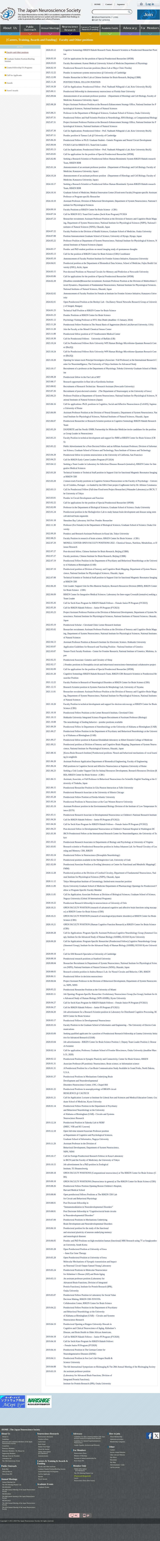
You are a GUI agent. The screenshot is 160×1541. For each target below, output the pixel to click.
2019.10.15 (51, 1164)
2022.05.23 (51, 612)
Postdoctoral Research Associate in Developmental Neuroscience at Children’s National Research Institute (110, 815)
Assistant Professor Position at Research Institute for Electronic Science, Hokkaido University (104, 642)
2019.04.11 (51, 1358)
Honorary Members (8, 1448)
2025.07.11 (51, 135)
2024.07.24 (51, 214)
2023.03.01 (51, 498)
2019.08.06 (51, 1194)
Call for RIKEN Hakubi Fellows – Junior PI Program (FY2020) (91, 1337)
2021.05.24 (51, 802)
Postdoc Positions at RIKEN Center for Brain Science (86, 315)
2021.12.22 (51, 682)
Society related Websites (117, 1452)
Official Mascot (7, 1471)
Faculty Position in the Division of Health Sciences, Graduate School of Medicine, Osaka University (107, 231)
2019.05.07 (51, 1295)
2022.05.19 (51, 625)
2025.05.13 (51, 149)
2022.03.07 (51, 646)
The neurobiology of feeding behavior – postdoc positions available (93, 722)
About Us (5, 1437)
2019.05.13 (51, 1278)
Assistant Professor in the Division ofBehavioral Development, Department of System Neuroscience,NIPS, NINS (91, 1147)
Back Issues (42, 1444)
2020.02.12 (51, 1059)
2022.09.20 (51, 533)
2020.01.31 (51, 1063)
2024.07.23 (51, 219)
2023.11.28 (51, 324)
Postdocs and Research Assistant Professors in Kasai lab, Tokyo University (96, 534)
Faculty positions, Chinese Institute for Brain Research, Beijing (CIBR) (94, 556)
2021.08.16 (51, 753)
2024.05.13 (51, 254)
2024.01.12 (51, 320)
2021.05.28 (51, 797)
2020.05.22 (51, 989)
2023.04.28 (51, 455)
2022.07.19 (51, 561)
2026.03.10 (51, 58)
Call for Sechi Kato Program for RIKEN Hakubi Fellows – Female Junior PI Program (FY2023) (105, 603)
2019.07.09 (51, 1220)
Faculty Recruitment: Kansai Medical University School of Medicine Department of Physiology (105, 63)
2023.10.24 (51, 343)
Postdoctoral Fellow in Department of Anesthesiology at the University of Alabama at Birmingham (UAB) (110, 727)
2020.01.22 (51, 1089)
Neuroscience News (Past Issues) (84, 1480)
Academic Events (43, 1487)
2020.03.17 (51, 1020)
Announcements (43, 1456)
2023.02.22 (51, 502)
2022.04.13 (51, 642)
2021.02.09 (51, 864)
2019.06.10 (51, 1228)
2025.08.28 (51, 104)
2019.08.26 (51, 1186)
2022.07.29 (51, 543)
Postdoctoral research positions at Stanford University (87, 959)
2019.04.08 (51, 1367)
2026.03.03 (51, 63)
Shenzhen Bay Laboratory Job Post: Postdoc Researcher (87, 520)
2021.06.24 (51, 766)
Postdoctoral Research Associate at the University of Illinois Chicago (93, 792)
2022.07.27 (51, 551)
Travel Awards (12, 91)
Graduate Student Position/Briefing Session (51, 1469)
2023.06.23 (51, 396)
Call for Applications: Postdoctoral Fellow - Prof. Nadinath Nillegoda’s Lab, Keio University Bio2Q (107, 87)
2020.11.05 (51, 894)
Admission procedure (116, 1439)
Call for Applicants (14, 75)
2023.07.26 (51, 391)
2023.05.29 (51, 429)
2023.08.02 (51, 386)
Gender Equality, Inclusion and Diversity (87, 1445)
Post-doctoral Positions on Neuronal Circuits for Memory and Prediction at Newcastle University (106, 272)
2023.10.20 (51, 360)
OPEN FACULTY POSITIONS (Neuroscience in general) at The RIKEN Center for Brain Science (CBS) (109, 1181)
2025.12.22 (51, 72)
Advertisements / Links (117, 1465)
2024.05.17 (51, 249)
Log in (76, 1478)
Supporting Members (8, 1453)
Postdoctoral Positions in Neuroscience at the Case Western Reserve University (98, 802)
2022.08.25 (51, 538)
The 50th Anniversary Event (11, 1461)
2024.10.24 (51, 176)
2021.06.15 (51, 779)
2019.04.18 (51, 1337)
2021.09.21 (51, 744)
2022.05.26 (51, 603)
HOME (97, 4)
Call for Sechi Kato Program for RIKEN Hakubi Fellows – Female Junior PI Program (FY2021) (105, 1003)
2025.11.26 (51, 82)
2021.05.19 (51, 806)
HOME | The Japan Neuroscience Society (21, 1429)
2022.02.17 (51, 664)
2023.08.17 (51, 381)
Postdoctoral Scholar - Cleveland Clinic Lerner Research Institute (92, 625)
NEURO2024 (6, 1494)
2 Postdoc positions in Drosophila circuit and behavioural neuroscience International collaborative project (109, 664)
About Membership (116, 1437)
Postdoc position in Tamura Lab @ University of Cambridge (89, 135)
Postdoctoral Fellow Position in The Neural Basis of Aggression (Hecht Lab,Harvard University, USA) (108, 324)
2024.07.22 (51, 231)
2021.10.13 (51, 717)
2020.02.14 (51, 1050)
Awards (9, 83)
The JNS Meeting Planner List (11, 1485)
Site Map (113, 1462)
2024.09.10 (51, 209)
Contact (108, 4)
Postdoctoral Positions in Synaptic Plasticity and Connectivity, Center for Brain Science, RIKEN (105, 1059)
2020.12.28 (51, 873)
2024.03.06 (51, 276)
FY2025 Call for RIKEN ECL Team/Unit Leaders (85, 145)
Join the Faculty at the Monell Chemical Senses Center (87, 329)
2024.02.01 (51, 302)
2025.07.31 (51, 117)
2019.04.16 (51, 1350)
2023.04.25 (51, 459)
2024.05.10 (51, 258)
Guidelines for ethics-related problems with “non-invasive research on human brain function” (89, 1437)
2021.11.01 (51, 691)
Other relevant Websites (117, 1455)
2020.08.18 (51, 958)
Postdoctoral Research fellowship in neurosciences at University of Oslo (95, 903)
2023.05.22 (51, 446)
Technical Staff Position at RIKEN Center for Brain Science (89, 310)
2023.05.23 (51, 438)
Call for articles (115, 1467)
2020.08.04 (51, 963)
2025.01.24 (51, 167)
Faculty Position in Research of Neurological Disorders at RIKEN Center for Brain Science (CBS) (106, 682)
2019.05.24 (51, 1270)
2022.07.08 (51, 577)
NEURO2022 (6, 1500)
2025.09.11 (51, 91)
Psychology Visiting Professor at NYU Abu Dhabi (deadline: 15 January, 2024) (98, 320)
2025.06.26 (51, 140)
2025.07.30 (51, 131)
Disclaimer (113, 1460)
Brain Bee (5, 1469)
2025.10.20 (51, 86)
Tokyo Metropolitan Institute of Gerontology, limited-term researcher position (97, 881)
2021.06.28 (51, 761)
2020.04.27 (51, 1002)
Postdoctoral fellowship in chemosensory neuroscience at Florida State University (99, 91)
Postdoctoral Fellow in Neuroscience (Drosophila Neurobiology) (91, 855)
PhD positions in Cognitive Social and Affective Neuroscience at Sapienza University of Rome (105, 766)
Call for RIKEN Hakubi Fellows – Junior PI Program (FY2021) (91, 1007)
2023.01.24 (51, 512)
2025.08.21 (51, 113)
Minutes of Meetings (80, 1456)
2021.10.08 (51, 722)
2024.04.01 (51, 263)
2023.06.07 (51, 421)
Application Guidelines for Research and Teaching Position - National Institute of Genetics (103, 647)
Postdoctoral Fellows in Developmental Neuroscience (86, 1020)
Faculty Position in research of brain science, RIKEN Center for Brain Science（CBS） (102, 538)
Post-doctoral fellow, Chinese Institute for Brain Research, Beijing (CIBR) (96, 551)
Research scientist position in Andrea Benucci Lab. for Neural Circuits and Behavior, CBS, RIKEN (106, 972)
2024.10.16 (51, 192)
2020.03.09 (51, 1033)
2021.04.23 (51, 829)
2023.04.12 (51, 464)
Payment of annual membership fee (85, 1458)
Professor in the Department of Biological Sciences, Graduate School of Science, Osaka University (106, 113)
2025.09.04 (51, 96)
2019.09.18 (51, 1173)
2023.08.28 (51, 377)
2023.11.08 (51, 334)
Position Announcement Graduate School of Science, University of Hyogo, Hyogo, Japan (102, 236)
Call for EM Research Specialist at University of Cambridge (89, 954)
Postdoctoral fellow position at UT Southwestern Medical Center (91, 334)
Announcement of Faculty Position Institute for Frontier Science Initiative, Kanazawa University (105, 259)
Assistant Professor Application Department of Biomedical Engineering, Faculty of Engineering (105, 761)
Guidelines (5, 1439)
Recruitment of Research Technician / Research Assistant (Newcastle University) (98, 386)
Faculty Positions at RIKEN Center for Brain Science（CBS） (91, 209)
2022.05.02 (51, 629)
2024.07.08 (51, 236)
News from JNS (7, 1474)
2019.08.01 (51, 1203)
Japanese (121, 4)
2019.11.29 (51, 1143)
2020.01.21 (51, 1097)
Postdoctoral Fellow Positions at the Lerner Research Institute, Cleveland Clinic (98, 713)
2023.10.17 (51, 368)
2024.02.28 (51, 281)
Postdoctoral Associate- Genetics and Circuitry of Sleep (87, 660)
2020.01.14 (51, 1106)
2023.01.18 (51, 520)
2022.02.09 (51, 669)
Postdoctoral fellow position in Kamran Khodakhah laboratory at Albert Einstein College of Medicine (107, 740)
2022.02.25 (51, 660)
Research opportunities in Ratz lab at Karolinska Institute (88, 382)
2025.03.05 (51, 154)
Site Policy (113, 1457)
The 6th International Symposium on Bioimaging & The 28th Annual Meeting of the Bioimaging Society (109, 1367)
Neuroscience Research (45, 1437)
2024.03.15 (51, 271)
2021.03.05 (51, 847)
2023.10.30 (51, 338)
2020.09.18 (51, 954)
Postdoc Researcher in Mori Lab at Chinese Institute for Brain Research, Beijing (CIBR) (102, 77)
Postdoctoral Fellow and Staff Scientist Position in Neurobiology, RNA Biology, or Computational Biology (110, 118)
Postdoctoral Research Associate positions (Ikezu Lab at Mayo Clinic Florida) (97, 68)
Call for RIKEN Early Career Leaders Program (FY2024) (88, 459)
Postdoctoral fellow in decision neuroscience (82, 976)
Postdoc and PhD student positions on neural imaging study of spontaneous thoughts (100, 249)
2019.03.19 (51, 1371)
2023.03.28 (51, 472)
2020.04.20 (51, 1012)
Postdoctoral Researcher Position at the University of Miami (89, 989)
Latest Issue (42, 1442)
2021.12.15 (51, 687)
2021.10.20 (51, 704)
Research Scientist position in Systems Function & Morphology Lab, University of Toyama (103, 687)
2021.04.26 (51, 819)
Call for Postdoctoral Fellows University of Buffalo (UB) (89, 339)
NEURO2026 (6, 1487)
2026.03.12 (51, 50)
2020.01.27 (51, 1077)
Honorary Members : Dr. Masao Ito (13, 1451)
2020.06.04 (51, 981)
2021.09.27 (51, 731)
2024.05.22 (51, 241)
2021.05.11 (51, 815)
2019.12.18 (51, 1131)
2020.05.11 (51, 994)
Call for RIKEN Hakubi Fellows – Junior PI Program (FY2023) (91, 608)
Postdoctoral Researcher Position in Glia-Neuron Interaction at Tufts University (98, 788)
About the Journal (43, 1449)
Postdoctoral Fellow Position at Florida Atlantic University (89, 797)
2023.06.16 (51, 404)
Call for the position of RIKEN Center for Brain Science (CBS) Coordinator (96, 254)
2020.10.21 (51, 907)
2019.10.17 (51, 1156)
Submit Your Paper (44, 1447)
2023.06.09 (51, 412)
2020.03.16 (51, 1025)
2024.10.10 (51, 201)
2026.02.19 (51, 68)
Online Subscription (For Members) (44, 1452)
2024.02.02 (51, 293)
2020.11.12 (51, 881)
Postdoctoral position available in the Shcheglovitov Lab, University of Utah (96, 860)
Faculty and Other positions (46, 1466)
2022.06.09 (51, 594)
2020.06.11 (51, 976)
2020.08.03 (51, 972)
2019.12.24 (51, 1122)
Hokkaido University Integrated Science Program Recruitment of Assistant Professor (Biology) (105, 717)
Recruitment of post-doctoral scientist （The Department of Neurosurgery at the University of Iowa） (108, 391)
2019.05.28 (51, 1249)
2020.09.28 (51, 933)
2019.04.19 (51, 1324)
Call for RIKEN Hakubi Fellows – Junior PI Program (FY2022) (91, 819)
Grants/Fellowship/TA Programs (19, 68)
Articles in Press (43, 1439)
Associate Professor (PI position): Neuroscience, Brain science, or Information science (101, 1064)
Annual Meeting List (8, 1482)
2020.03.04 (51, 1042)
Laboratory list (6, 1458)
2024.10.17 (51, 184)
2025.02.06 (51, 159)
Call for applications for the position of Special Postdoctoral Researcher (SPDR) (98, 59)
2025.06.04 (51, 145)
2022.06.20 (51, 586)
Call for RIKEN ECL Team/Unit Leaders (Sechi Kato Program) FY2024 (95, 214)
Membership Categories (117, 1442)
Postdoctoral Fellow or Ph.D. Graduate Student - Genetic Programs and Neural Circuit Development (107, 140)
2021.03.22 (51, 842)
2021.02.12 (51, 860)
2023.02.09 (51, 507)
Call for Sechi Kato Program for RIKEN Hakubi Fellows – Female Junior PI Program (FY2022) (105, 824)
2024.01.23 (51, 310)
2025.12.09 (51, 77)
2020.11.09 (51, 886)
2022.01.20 (51, 674)
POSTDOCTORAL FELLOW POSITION (81, 82)
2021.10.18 (51, 712)
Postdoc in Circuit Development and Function (83, 498)
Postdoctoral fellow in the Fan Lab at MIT (81, 377)
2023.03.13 (51, 489)
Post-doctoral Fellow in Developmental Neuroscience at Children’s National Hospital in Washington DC (109, 829)
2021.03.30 (51, 833)
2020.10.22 (51, 903)
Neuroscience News (80, 1453)
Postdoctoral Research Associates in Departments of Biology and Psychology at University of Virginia (108, 842)
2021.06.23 (51, 771)
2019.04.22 (51, 1307)
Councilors (5, 1446)
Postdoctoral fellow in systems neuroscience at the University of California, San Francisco (102, 455)
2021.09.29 (51, 726)
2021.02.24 (51, 855)
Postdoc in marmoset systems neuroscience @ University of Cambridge (94, 73)
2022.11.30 (51, 525)
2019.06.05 (51, 1241)
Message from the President (11, 1456)
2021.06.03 (51, 792)
